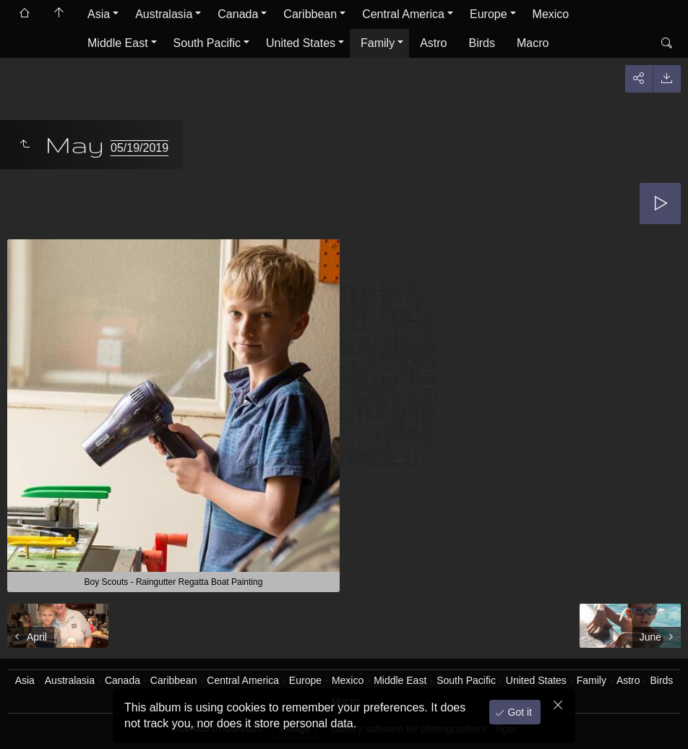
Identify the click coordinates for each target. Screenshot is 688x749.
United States (300, 43)
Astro (433, 43)
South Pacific (207, 43)
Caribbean (310, 14)
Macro (533, 43)
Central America (403, 14)
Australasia (163, 14)
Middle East (117, 43)
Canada (238, 14)
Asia (98, 14)
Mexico (551, 14)
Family (378, 43)
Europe (488, 14)
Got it (518, 712)
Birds (482, 43)
